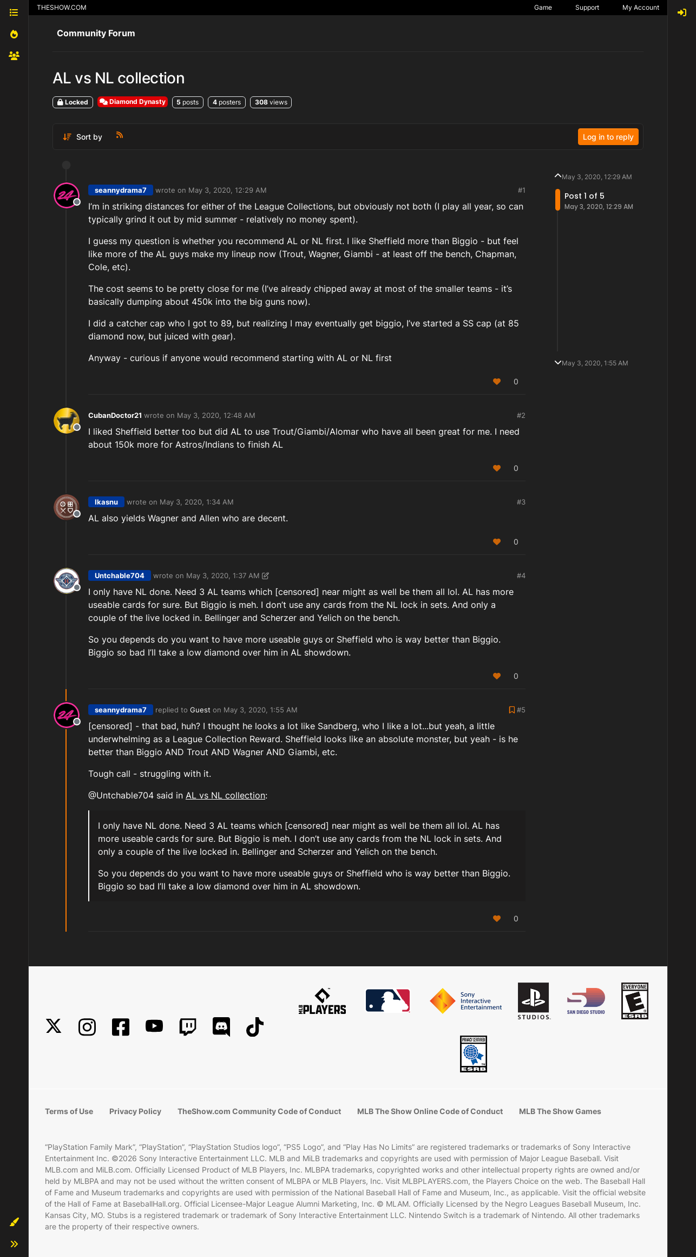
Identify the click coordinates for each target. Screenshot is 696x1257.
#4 (521, 575)
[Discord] (221, 1027)
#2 (521, 415)
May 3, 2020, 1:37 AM (223, 575)
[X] (53, 1027)
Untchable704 (120, 575)
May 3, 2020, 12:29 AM (227, 190)
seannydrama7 (121, 190)
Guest (200, 709)
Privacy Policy (135, 1111)
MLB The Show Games (560, 1111)
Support (587, 7)
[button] (14, 1222)
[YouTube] (154, 1027)
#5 (521, 709)
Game (543, 7)
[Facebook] (120, 1027)
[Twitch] (187, 1027)
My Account (640, 7)
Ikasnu (106, 501)
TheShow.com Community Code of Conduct (259, 1111)
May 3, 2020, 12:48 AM (216, 415)
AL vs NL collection (225, 795)
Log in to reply (608, 136)
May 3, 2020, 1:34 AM (197, 501)
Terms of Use (69, 1111)
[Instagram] (87, 1027)
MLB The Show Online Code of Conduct (430, 1111)
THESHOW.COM (62, 7)
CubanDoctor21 (115, 415)
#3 (521, 501)
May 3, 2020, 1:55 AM (261, 709)
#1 (522, 190)
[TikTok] (255, 1027)
